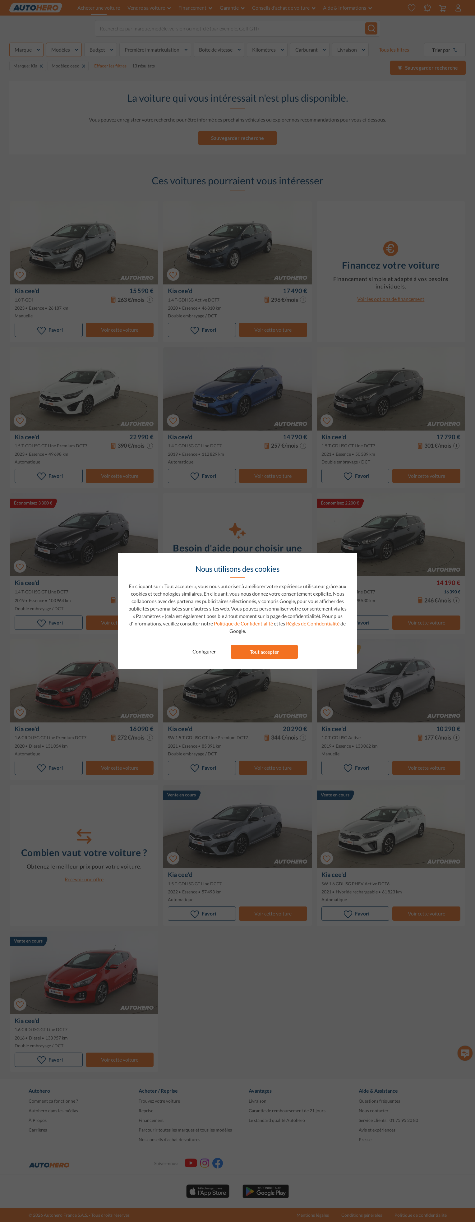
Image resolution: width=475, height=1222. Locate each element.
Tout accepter (264, 652)
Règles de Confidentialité (312, 623)
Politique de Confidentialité (243, 623)
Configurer (204, 651)
